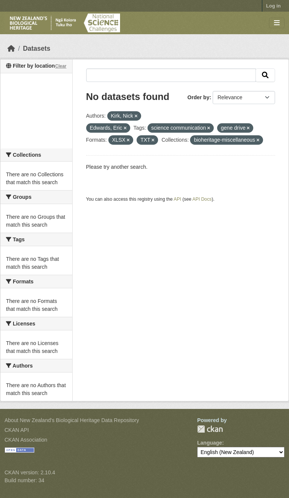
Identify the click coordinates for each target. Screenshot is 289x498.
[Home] (11, 48)
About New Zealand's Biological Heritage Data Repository (72, 420)
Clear (60, 66)
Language (209, 443)
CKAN (210, 429)
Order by (198, 97)
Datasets (36, 48)
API (177, 199)
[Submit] (265, 75)
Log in (273, 6)
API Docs (201, 199)
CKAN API (17, 430)
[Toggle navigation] (276, 23)
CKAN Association (26, 440)
